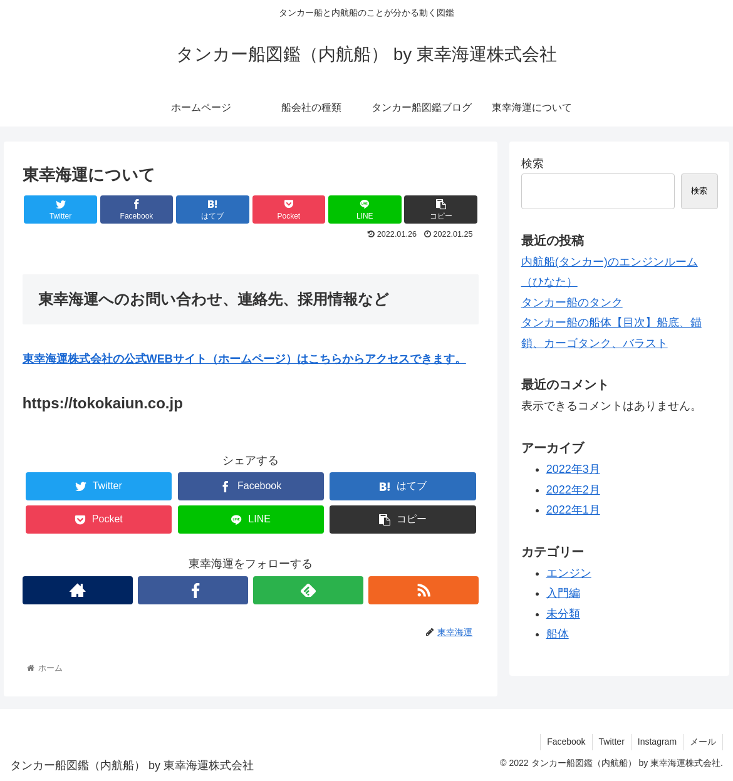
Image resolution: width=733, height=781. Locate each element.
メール (703, 742)
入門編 (563, 593)
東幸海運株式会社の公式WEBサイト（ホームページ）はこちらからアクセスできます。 (244, 359)
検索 (532, 163)
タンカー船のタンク (572, 302)
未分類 (563, 614)
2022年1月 (573, 510)
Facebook (566, 742)
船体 (557, 634)
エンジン (568, 573)
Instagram (657, 742)
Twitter (612, 742)
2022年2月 (573, 490)
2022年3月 (573, 469)
